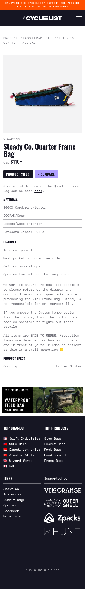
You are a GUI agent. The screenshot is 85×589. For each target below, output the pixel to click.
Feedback (11, 510)
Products (11, 38)
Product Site (17, 174)
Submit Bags (14, 499)
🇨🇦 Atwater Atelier (20, 455)
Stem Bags (53, 438)
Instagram (12, 494)
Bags (27, 38)
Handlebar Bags (57, 455)
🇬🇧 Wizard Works (17, 460)
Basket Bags (55, 443)
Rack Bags (53, 449)
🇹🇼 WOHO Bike (15, 443)
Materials (12, 516)
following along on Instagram (44, 6)
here (38, 190)
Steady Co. (12, 139)
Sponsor (10, 505)
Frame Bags (44, 38)
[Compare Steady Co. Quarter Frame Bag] (46, 174)
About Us (11, 488)
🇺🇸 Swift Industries (21, 438)
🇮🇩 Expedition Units (21, 449)
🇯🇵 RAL (9, 466)
